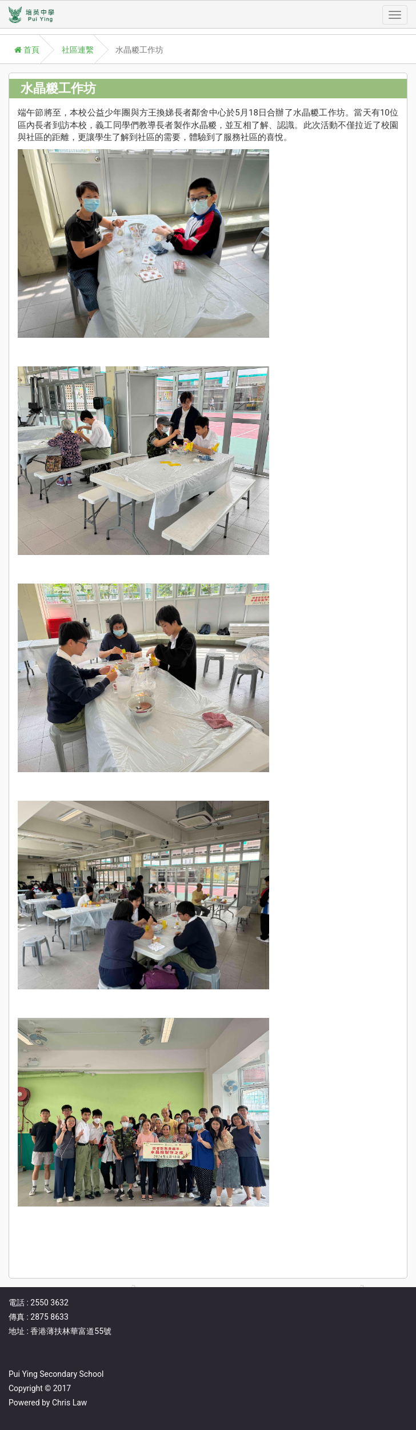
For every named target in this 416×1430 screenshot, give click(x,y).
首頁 (26, 49)
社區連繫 (78, 49)
